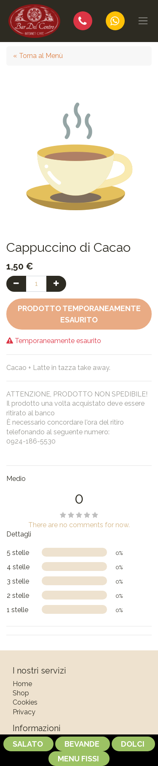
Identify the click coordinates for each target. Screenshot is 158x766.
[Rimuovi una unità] (16, 284)
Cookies (25, 702)
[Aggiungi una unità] (56, 284)
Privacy (24, 712)
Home (22, 684)
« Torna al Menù (38, 56)
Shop (21, 693)
